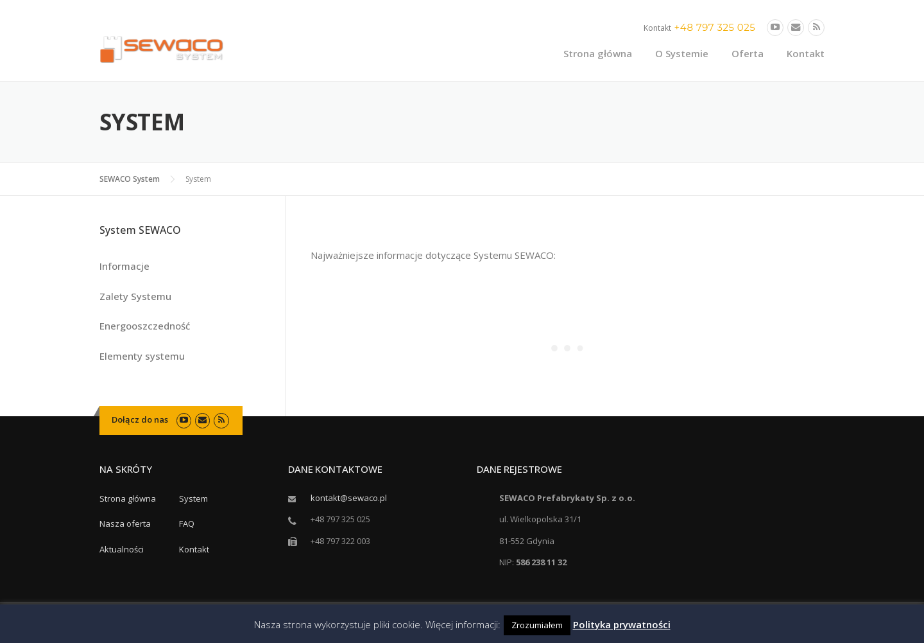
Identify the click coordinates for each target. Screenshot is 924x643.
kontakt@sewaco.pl (349, 498)
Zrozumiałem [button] (537, 625)
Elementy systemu (142, 355)
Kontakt (806, 53)
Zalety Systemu (135, 296)
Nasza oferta (125, 523)
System (193, 498)
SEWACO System (129, 178)
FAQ (186, 523)
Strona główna (597, 53)
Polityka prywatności (622, 624)
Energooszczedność (144, 325)
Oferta (748, 53)
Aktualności (121, 549)
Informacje (124, 266)
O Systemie (681, 53)
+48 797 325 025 (715, 27)
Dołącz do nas (140, 419)
